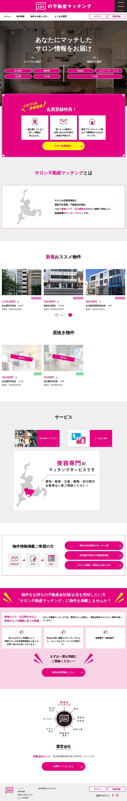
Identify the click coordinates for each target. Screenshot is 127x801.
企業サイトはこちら (63, 752)
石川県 (18, 76)
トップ (20, 774)
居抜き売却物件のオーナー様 (93, 531)
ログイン (98, 16)
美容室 (81, 71)
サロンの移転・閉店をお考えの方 (94, 551)
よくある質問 (61, 16)
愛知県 (47, 71)
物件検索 (20, 16)
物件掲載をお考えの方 (47, 774)
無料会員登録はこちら (63, 658)
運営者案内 (45, 793)
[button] (61, 315)
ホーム (7, 16)
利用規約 (82, 793)
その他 (47, 76)
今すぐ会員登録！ (63, 146)
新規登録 (116, 16)
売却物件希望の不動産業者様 (93, 541)
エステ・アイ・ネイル (109, 71)
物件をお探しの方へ (39, 16)
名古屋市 (18, 71)
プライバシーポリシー (64, 793)
